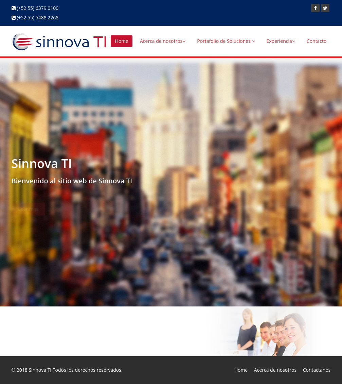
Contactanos (317, 370)
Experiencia (281, 41)
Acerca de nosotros (162, 41)
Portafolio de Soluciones (226, 41)
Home (121, 41)
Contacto (317, 41)
